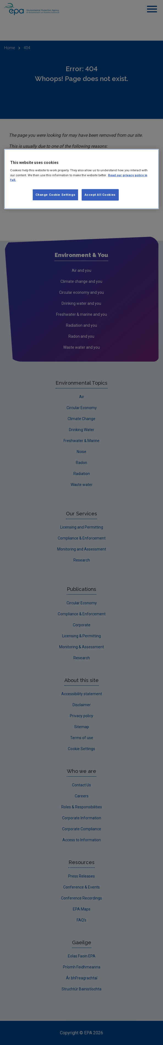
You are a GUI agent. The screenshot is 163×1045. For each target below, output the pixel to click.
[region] (81, 179)
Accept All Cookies (100, 194)
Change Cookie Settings (55, 194)
